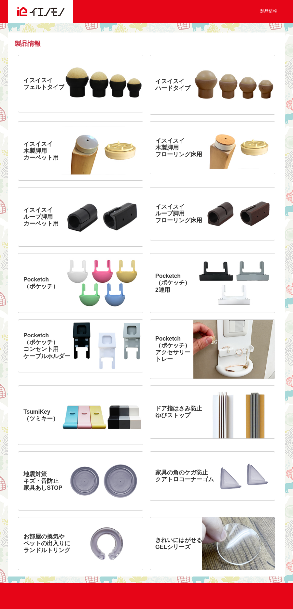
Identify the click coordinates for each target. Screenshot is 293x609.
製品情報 (268, 11)
